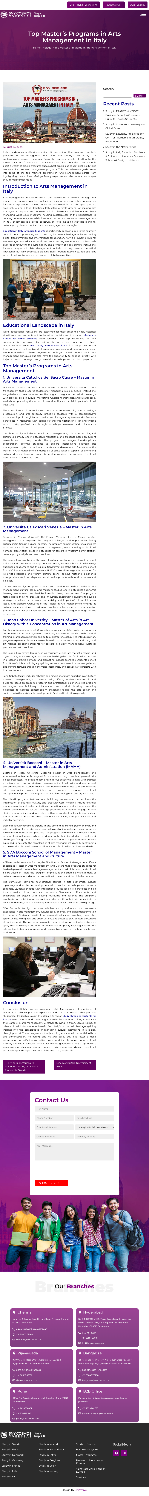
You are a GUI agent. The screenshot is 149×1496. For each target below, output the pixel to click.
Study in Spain (47, 1468)
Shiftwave (81, 1492)
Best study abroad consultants (49, 345)
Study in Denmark (13, 1457)
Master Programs (86, 1457)
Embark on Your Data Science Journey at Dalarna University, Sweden (21, 1067)
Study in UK (9, 1479)
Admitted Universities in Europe (90, 1473)
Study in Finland (11, 1452)
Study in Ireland (48, 1446)
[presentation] (57, 1174)
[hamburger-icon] (142, 16)
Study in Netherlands (52, 1452)
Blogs (48, 47)
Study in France (11, 1468)
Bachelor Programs (87, 1452)
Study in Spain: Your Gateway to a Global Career (125, 126)
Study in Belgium (49, 1463)
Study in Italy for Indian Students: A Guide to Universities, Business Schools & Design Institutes (125, 156)
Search (108, 89)
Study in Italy (9, 1473)
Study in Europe (86, 1446)
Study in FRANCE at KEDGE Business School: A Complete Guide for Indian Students (122, 115)
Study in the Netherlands (120, 147)
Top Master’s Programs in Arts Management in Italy (85, 47)
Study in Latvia (48, 1457)
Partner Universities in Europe (89, 1464)
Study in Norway (49, 1473)
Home (37, 47)
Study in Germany (12, 1463)
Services (81, 1479)
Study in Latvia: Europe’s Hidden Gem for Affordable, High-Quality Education (124, 137)
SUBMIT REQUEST (51, 1186)
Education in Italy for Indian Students (24, 230)
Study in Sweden (12, 1446)
